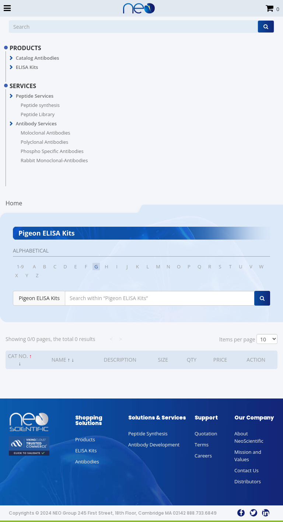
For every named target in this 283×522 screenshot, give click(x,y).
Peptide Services (34, 96)
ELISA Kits (27, 67)
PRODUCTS (25, 48)
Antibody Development (153, 444)
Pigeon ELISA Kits (39, 298)
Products (85, 439)
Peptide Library (38, 114)
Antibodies (87, 461)
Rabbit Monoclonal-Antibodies (54, 160)
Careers (203, 455)
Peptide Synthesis (148, 433)
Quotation (206, 433)
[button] (11, 58)
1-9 (20, 266)
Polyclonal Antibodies (44, 142)
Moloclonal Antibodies (45, 132)
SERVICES (23, 86)
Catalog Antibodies (37, 58)
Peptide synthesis (40, 105)
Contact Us (246, 470)
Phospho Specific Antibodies (52, 151)
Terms (202, 444)
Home (14, 203)
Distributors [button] (247, 481)
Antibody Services (36, 123)
